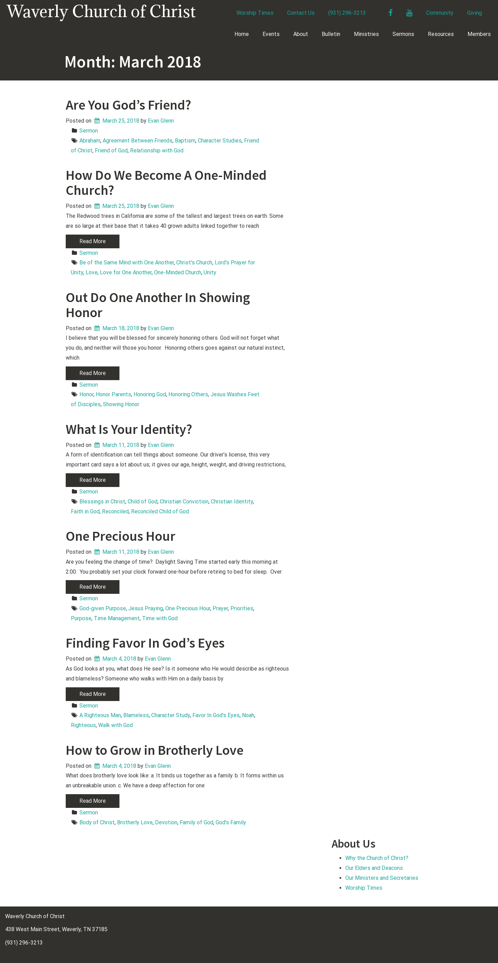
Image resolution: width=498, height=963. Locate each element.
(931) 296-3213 (347, 13)
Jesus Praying (145, 608)
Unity (210, 272)
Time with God (160, 618)
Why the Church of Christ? (376, 858)
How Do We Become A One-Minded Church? (166, 182)
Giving (474, 13)
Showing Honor (121, 404)
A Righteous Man (100, 715)
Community (440, 13)
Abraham (89, 140)
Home (241, 34)
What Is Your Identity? (129, 429)
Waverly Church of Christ (101, 11)
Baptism (185, 140)
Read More (92, 241)
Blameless (136, 715)
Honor (86, 394)
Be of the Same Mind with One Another (126, 262)
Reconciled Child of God (160, 511)
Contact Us (301, 13)
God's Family (231, 822)
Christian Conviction (184, 501)
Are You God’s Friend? (128, 104)
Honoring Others (188, 394)
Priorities (241, 608)
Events (271, 34)
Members (479, 34)
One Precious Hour (120, 536)
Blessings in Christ (102, 501)
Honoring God (149, 394)
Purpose (81, 618)
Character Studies (220, 140)
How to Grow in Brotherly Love (154, 750)
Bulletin (331, 34)
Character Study (170, 715)
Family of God (196, 822)
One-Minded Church (177, 272)
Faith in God (85, 511)
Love (92, 272)
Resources (441, 34)
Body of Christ (97, 822)
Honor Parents (113, 394)
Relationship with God (156, 150)
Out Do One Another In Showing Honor (158, 305)
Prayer (220, 608)
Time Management (117, 618)
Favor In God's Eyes (216, 715)
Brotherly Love (135, 822)
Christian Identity (232, 501)
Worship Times (255, 13)
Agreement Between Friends (138, 140)
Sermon (88, 130)
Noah (248, 715)
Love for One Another (126, 272)
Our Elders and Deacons (374, 868)
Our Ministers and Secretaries (381, 878)
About (300, 34)
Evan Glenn (161, 120)
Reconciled (115, 511)
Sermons (403, 34)
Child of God (142, 501)
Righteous (83, 725)
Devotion (166, 822)
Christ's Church (194, 262)
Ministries (366, 34)
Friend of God (111, 150)
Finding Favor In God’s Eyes (145, 642)
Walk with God (115, 725)
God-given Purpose (102, 608)
